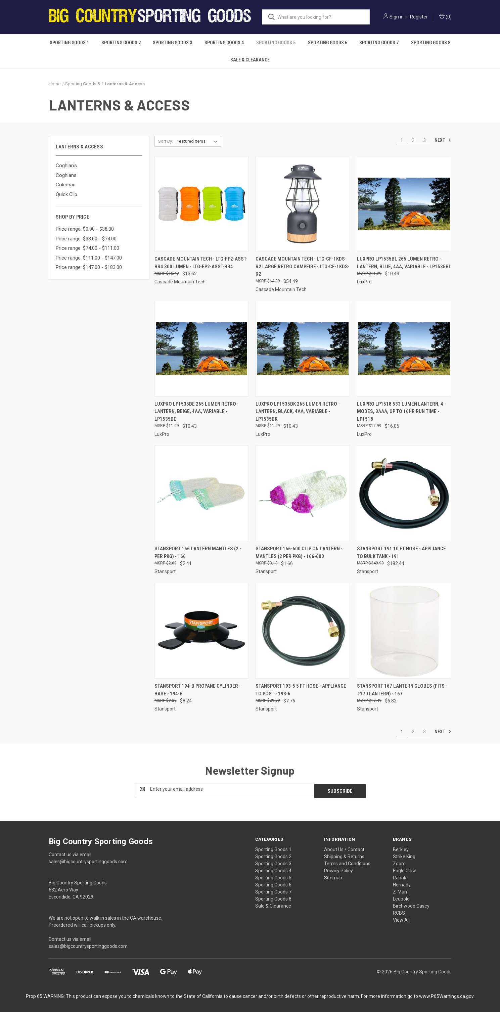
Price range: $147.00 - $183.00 (89, 267)
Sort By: (165, 141)
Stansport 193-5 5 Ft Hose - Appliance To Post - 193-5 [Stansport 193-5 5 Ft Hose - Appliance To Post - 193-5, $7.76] (301, 690)
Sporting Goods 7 (379, 42)
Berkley (401, 847)
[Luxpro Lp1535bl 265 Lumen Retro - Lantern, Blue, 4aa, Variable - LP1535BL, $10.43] (404, 203)
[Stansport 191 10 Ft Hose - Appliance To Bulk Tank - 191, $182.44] (404, 493)
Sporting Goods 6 (327, 42)
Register (419, 16)
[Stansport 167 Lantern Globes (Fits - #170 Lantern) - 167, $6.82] (404, 630)
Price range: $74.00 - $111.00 (87, 248)
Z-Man (400, 889)
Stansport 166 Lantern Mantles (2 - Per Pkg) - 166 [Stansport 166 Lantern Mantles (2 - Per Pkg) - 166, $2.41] (197, 552)
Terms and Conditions (347, 861)
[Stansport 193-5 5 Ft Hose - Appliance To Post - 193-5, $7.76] (303, 630)
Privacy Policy (338, 868)
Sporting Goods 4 (224, 42)
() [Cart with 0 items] (445, 16)
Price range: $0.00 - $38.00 (85, 229)
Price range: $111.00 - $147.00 (89, 258)
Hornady (402, 882)
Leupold (401, 897)
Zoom (399, 861)
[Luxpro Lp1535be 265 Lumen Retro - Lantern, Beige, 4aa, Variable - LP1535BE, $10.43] (201, 348)
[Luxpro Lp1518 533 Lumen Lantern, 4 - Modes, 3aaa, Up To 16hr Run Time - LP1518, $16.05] (404, 348)
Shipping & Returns (344, 854)
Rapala (400, 875)
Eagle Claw (404, 868)
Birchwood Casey (411, 904)
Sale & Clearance (250, 59)
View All (401, 918)
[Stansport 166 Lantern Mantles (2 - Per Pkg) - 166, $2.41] (201, 493)
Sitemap (333, 875)
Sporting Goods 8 (430, 42)
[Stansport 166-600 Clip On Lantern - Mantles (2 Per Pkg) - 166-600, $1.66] (303, 493)
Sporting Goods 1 (69, 42)
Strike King (404, 854)
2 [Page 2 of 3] (413, 140)
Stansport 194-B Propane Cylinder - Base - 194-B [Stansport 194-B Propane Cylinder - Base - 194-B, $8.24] (197, 690)
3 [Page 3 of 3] (424, 140)
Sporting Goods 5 (276, 42)
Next (443, 140)
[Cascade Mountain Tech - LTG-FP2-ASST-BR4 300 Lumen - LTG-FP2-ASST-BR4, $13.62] (201, 203)
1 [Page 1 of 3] (401, 140)
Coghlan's (66, 166)
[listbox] (198, 141)
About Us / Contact (344, 847)
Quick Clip (66, 194)
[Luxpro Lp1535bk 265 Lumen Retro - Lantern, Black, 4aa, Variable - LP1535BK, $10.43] (303, 348)
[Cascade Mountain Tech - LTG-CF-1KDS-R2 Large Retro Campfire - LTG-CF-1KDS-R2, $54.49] (303, 203)
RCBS (399, 911)
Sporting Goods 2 (121, 42)
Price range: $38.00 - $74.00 (86, 239)
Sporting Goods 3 (172, 42)
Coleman (66, 185)
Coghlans (66, 175)
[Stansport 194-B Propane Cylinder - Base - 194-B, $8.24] (201, 630)
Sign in (397, 16)
